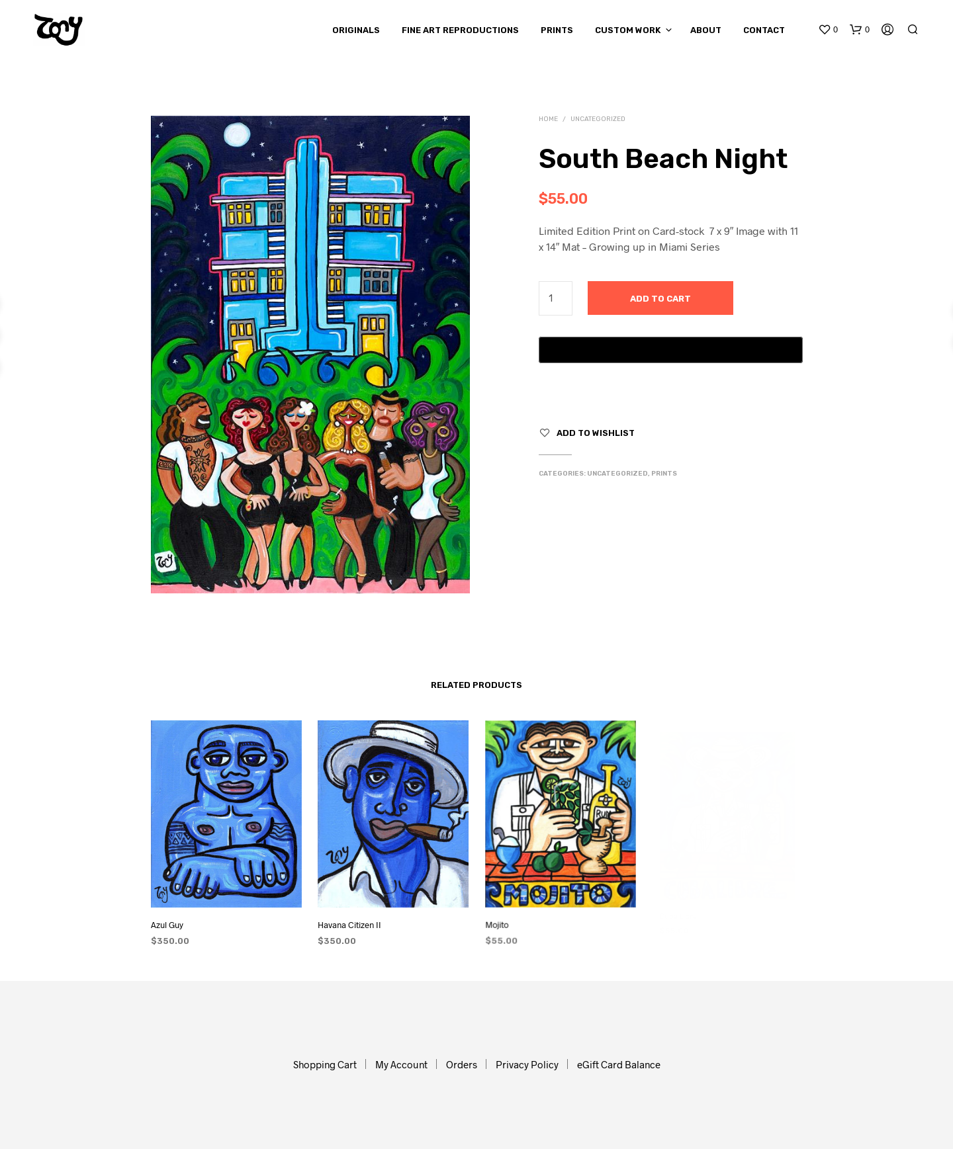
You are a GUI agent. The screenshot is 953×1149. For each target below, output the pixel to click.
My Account (401, 1064)
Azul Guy (167, 924)
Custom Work (627, 30)
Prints (557, 30)
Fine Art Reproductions (460, 30)
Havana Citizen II (352, 920)
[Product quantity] (555, 298)
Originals (356, 30)
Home (548, 119)
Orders (461, 1064)
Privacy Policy (527, 1064)
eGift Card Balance (618, 1064)
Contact (764, 30)
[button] (828, 29)
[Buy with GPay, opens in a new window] (671, 350)
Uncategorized (597, 119)
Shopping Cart (325, 1064)
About (705, 30)
